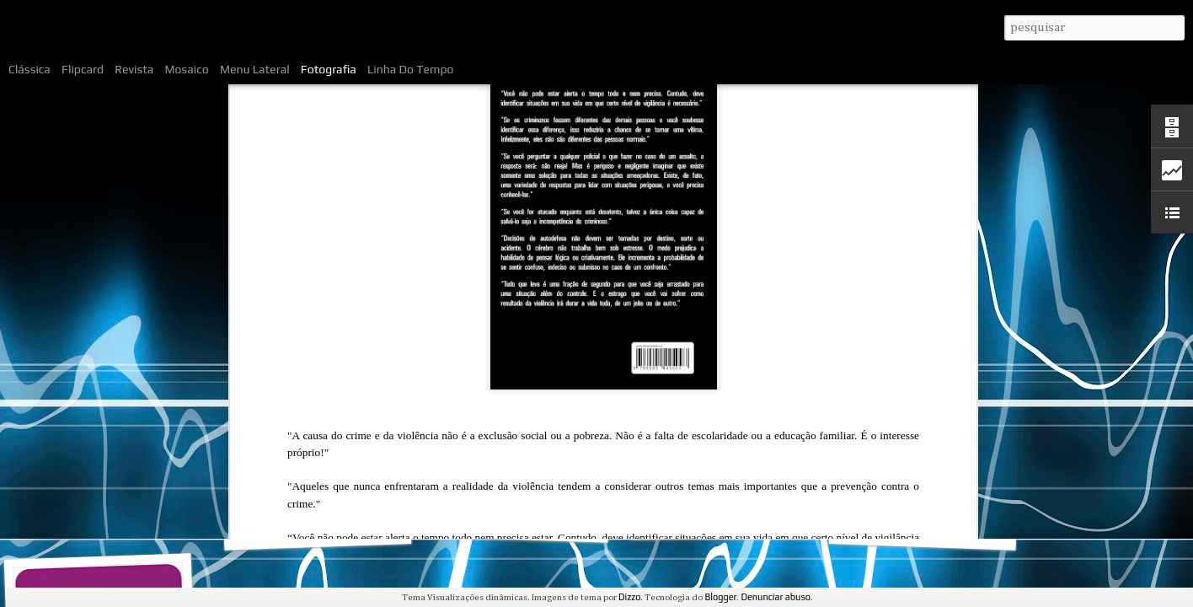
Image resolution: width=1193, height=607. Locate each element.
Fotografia (328, 69)
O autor (514, 521)
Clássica (29, 69)
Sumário (317, 528)
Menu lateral (255, 69)
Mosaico (187, 69)
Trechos (922, 528)
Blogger (720, 597)
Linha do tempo (410, 69)
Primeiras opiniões (724, 519)
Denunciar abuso (775, 597)
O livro (104, 519)
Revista (134, 69)
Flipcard (83, 69)
